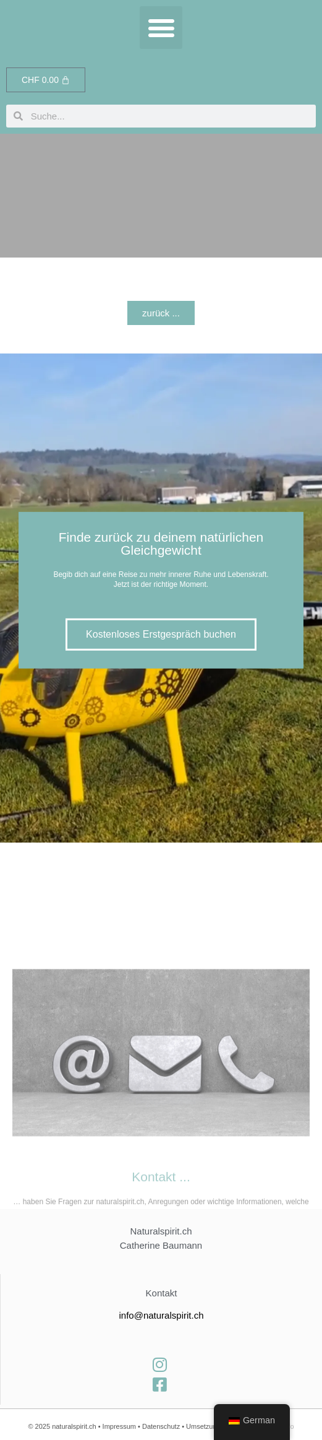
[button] (161, 27)
